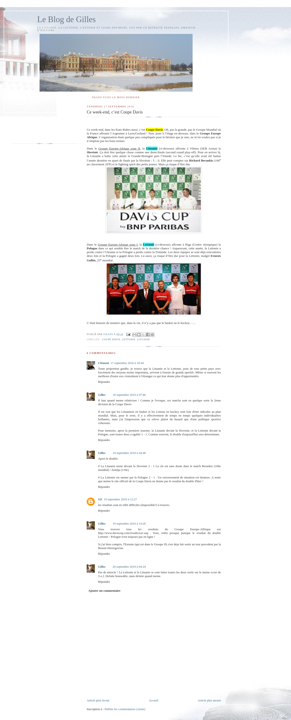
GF (100, 499)
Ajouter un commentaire (104, 590)
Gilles (101, 394)
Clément (103, 363)
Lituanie (143, 339)
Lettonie (128, 339)
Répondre (104, 382)
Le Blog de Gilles (66, 19)
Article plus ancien (209, 700)
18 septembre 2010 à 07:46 (129, 394)
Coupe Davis (111, 339)
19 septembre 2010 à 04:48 (129, 453)
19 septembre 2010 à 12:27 (120, 499)
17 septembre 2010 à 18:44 (127, 363)
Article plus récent (98, 700)
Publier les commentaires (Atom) (125, 709)
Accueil (153, 700)
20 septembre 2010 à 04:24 (129, 566)
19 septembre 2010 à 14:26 (129, 523)
